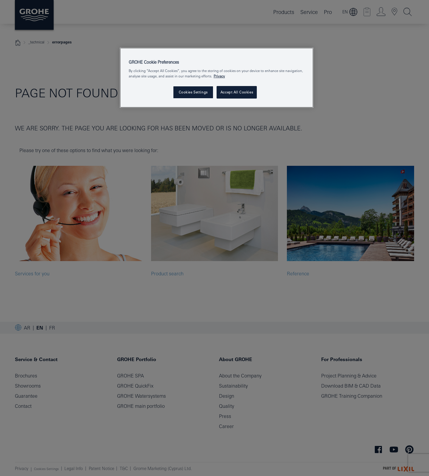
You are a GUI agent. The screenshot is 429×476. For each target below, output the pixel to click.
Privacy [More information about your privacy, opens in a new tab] (219, 76)
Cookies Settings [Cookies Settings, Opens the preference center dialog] (193, 92)
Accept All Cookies (236, 92)
